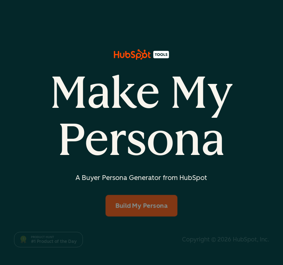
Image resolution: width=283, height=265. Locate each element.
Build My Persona (141, 205)
